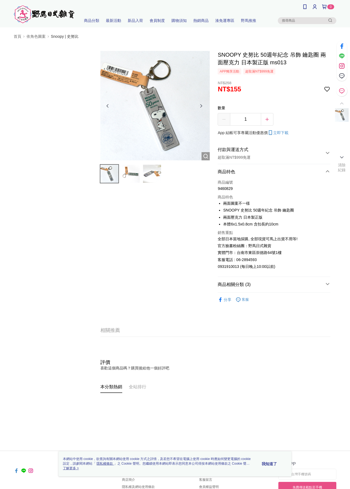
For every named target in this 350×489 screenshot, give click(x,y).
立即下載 (278, 132)
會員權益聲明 (209, 487)
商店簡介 (128, 480)
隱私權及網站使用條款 (138, 487)
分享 (224, 300)
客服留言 (205, 480)
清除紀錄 (342, 167)
